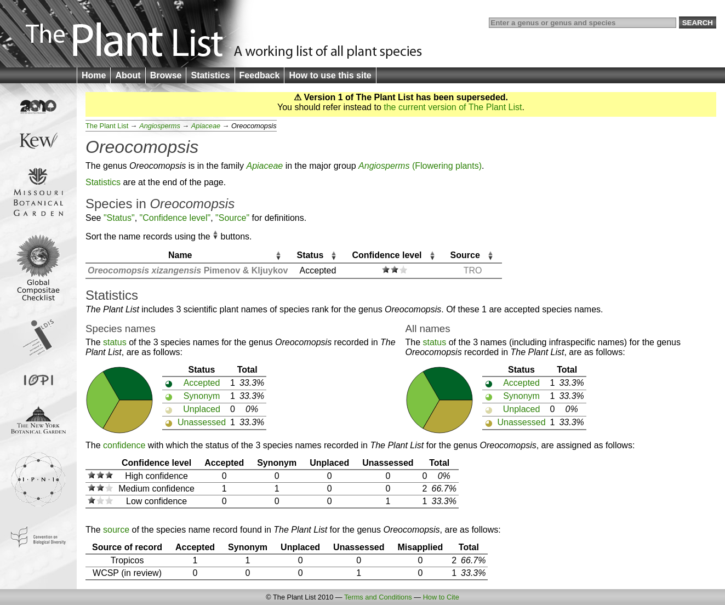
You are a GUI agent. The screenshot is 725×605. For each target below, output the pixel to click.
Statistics (210, 75)
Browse (166, 75)
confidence (124, 445)
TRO (473, 270)
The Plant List (106, 126)
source (116, 529)
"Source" (232, 217)
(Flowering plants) (420, 165)
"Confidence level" (175, 217)
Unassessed (202, 422)
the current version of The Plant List (453, 107)
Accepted (202, 382)
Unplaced (201, 409)
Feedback (259, 75)
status (115, 342)
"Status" (119, 217)
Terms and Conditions (378, 597)
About (127, 75)
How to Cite (441, 597)
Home (94, 75)
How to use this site (330, 75)
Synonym (202, 396)
